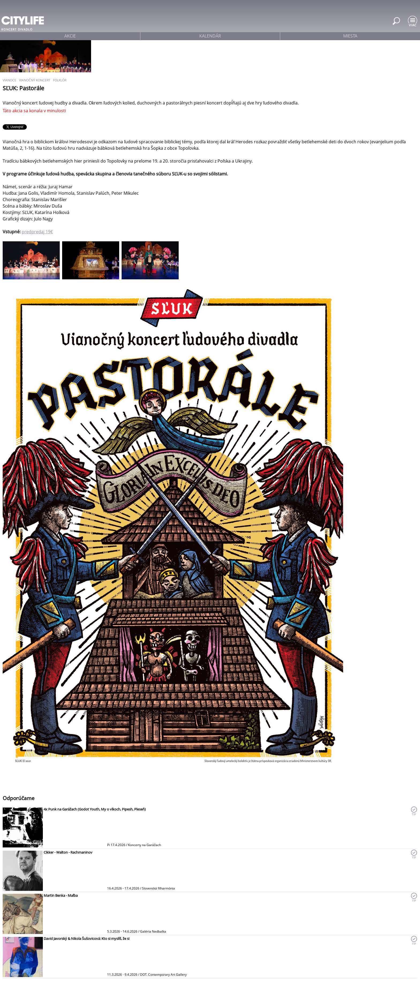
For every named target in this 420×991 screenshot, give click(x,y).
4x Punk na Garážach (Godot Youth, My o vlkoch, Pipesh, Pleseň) (95, 809)
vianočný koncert (34, 80)
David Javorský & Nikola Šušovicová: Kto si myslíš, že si (86, 938)
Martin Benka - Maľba (61, 895)
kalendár (210, 36)
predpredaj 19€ (37, 232)
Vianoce (9, 80)
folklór (59, 80)
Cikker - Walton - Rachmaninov (68, 852)
